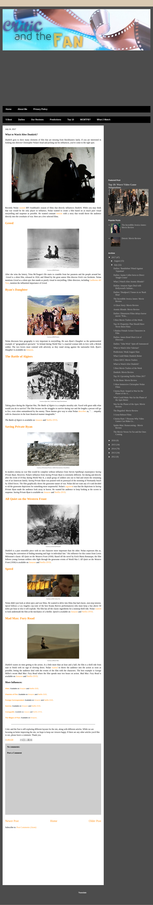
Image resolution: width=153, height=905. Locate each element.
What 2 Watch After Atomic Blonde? (128, 281)
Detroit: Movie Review (131, 238)
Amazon (29, 350)
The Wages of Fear (12, 718)
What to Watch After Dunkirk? (126, 364)
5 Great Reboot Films (122, 415)
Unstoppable (9, 712)
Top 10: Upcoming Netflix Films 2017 (129, 376)
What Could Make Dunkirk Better (127, 356)
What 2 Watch (103, 119)
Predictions (55, 119)
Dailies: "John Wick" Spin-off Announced (130, 344)
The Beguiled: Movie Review (125, 411)
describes (82, 411)
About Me (22, 109)
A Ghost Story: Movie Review (126, 305)
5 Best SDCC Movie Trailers (125, 360)
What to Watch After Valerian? (126, 348)
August (117, 261)
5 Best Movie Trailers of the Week (127, 368)
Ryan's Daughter (16, 289)
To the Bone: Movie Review (125, 380)
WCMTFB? (85, 119)
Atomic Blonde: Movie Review (126, 309)
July (116, 265)
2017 (114, 257)
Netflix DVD (51, 420)
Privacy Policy (40, 109)
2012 (114, 457)
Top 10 (70, 119)
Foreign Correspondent (14, 700)
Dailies (21, 119)
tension (59, 213)
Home (8, 109)
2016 (114, 440)
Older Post (95, 821)
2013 (114, 453)
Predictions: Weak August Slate (126, 352)
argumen (69, 486)
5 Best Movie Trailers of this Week (127, 320)
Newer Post (12, 821)
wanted (98, 609)
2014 (114, 449)
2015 (114, 445)
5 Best (9, 119)
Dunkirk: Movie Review (123, 372)
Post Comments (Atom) (26, 827)
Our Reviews (37, 119)
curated (22, 208)
